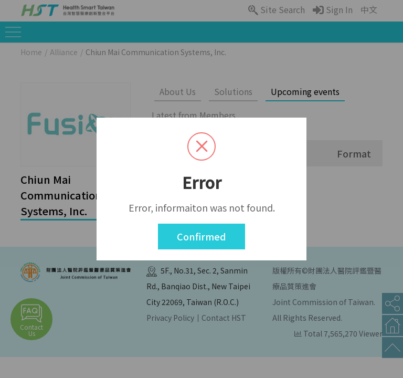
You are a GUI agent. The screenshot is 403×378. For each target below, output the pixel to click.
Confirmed (201, 236)
